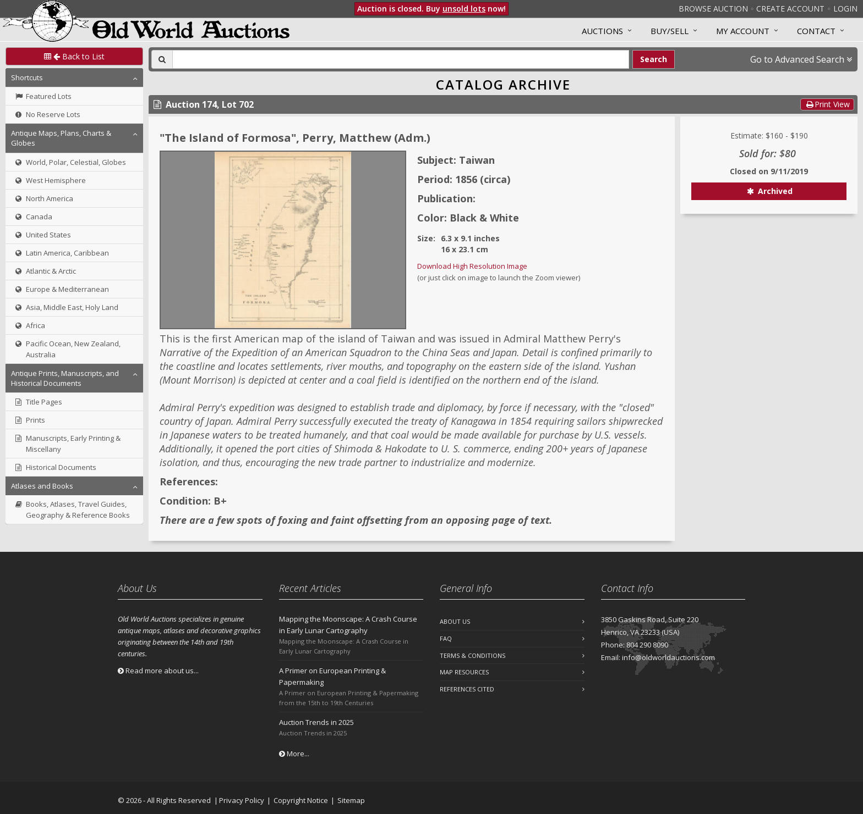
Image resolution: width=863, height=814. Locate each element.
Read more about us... (158, 670)
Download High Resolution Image (472, 266)
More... (294, 753)
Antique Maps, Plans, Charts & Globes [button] (61, 138)
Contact (816, 30)
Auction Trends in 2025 (316, 722)
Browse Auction (713, 8)
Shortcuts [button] (27, 77)
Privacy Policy (241, 800)
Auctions (602, 30)
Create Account (790, 8)
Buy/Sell (670, 30)
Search (653, 59)
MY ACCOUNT (742, 30)
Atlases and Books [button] (42, 486)
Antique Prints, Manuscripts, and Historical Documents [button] (65, 378)
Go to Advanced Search (801, 59)
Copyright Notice (301, 800)
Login (845, 8)
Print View (827, 104)
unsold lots (464, 8)
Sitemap (351, 800)
